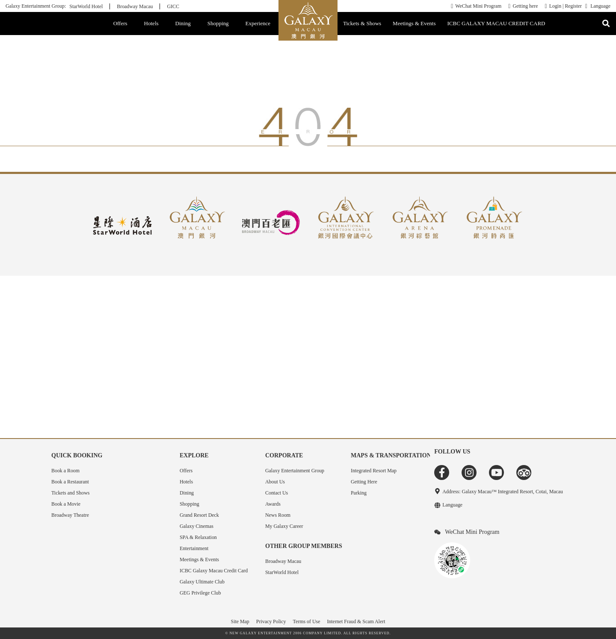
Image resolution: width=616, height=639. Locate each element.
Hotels (151, 23)
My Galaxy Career (284, 526)
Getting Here (364, 482)
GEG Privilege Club (200, 593)
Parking (359, 493)
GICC (173, 6)
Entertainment (194, 548)
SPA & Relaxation (198, 537)
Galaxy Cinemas (196, 526)
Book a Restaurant (70, 482)
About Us (275, 482)
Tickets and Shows (70, 493)
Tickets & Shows (362, 23)
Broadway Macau (135, 6)
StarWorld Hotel (86, 6)
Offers (120, 23)
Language (600, 6)
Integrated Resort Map (374, 471)
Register (573, 6)
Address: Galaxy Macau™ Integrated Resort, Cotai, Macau (502, 492)
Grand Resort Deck (199, 515)
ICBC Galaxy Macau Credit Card (214, 571)
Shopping (218, 23)
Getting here (525, 6)
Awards (273, 504)
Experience (258, 23)
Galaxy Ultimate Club (202, 582)
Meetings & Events (414, 23)
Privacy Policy (271, 621)
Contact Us (276, 493)
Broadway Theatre (70, 515)
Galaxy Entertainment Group (294, 471)
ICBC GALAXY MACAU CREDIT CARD (496, 23)
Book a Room (65, 471)
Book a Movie (65, 504)
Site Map (240, 621)
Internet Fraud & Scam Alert (356, 621)
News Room (277, 515)
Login (555, 6)
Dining (183, 23)
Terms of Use (306, 621)
